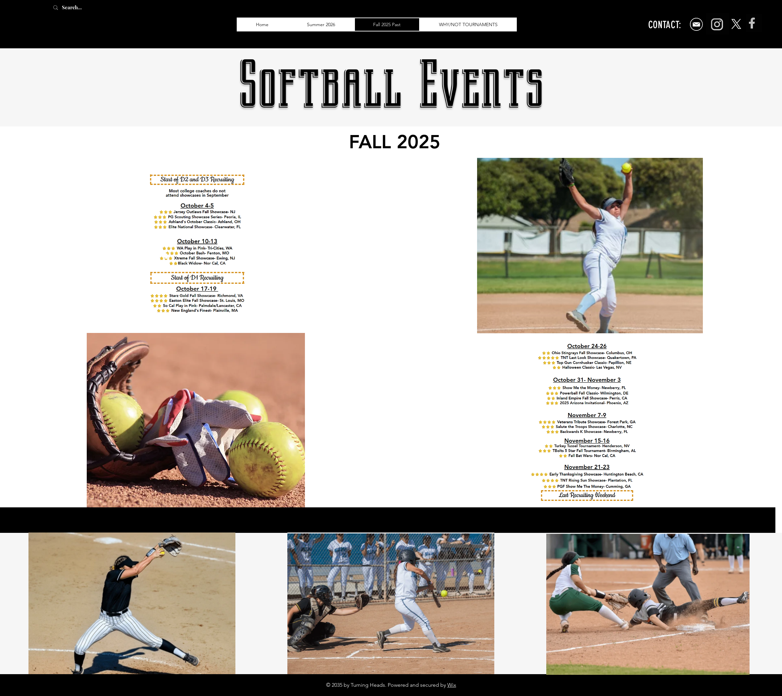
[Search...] (79, 7)
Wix (451, 685)
